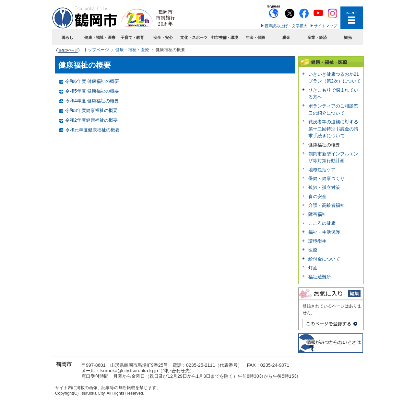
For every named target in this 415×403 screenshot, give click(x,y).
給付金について (324, 259)
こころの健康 (322, 223)
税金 (286, 37)
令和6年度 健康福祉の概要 (92, 81)
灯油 (312, 267)
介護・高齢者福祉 (326, 205)
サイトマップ (325, 26)
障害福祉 (317, 214)
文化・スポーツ (194, 37)
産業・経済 (317, 37)
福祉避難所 (319, 276)
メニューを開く (351, 17)
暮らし (67, 37)
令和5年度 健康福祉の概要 (92, 91)
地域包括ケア (322, 169)
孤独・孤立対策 (324, 187)
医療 (312, 249)
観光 (348, 37)
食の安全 (317, 196)
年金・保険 (255, 37)
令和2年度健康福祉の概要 (91, 120)
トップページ (96, 49)
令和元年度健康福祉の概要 (92, 129)
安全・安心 (163, 37)
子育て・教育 (132, 37)
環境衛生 (317, 241)
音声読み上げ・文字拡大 (286, 26)
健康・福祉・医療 (99, 37)
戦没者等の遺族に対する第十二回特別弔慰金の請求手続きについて (333, 128)
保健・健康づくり (326, 178)
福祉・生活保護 (324, 232)
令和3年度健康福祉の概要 (91, 110)
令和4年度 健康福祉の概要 (92, 100)
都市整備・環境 (224, 37)
